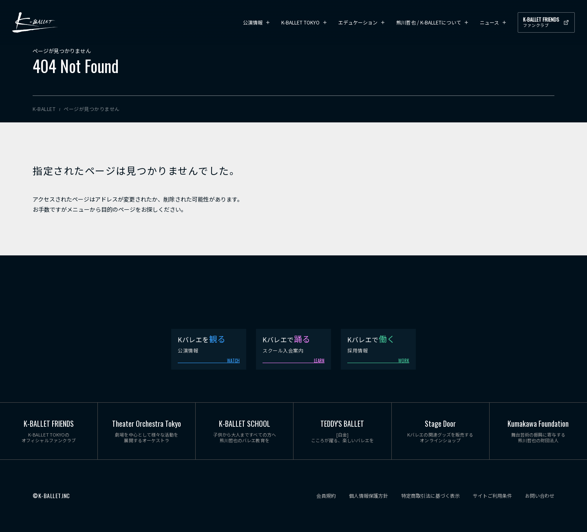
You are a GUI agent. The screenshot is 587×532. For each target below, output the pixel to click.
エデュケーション (357, 22)
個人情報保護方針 (368, 496)
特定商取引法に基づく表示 (430, 496)
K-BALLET (34, 22)
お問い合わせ (539, 496)
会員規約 (326, 496)
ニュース (489, 22)
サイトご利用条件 (492, 496)
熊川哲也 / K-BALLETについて (428, 22)
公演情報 (253, 22)
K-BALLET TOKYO (300, 22)
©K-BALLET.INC (51, 495)
